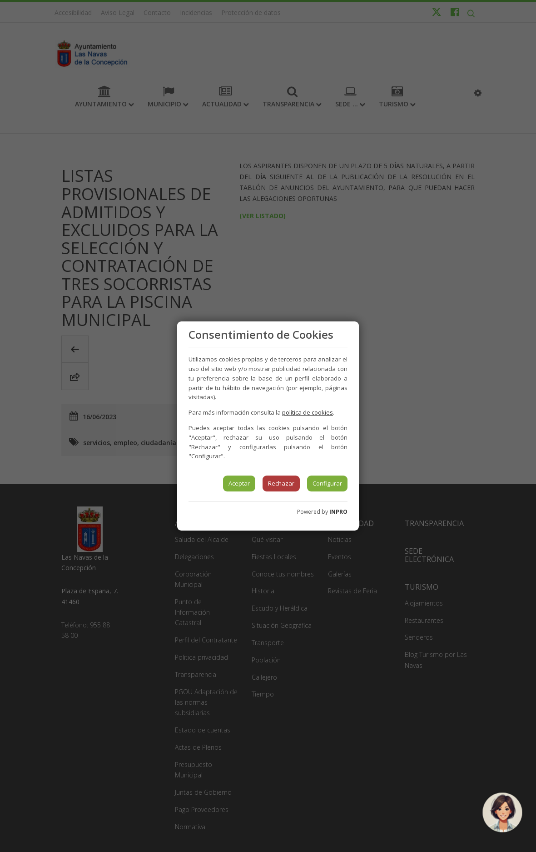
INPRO (338, 512)
